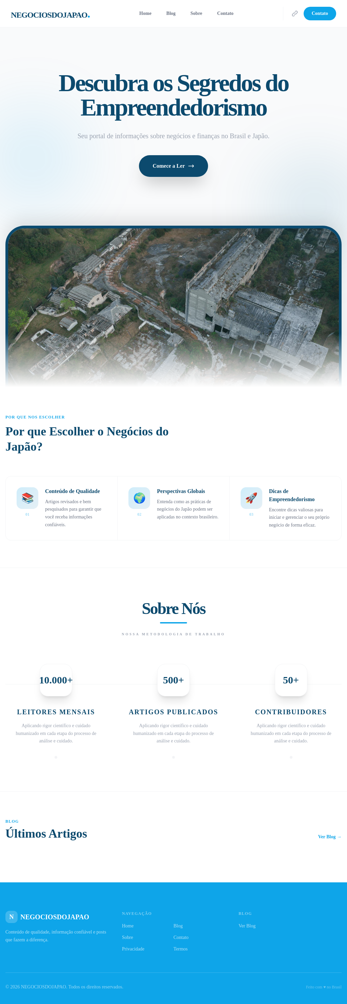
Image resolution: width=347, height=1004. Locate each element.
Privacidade (133, 948)
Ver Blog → (330, 836)
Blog (171, 13)
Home (145, 13)
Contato (225, 13)
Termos (181, 948)
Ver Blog (247, 925)
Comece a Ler (173, 166)
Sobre (196, 13)
